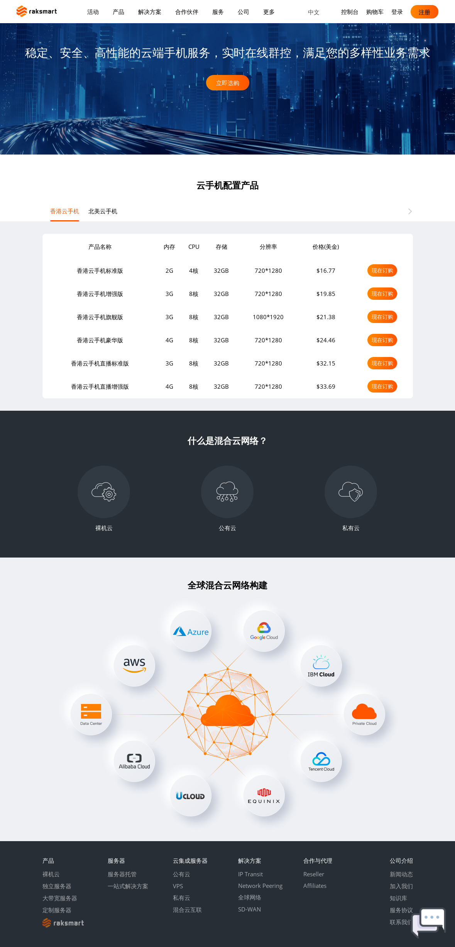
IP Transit (250, 874)
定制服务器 (56, 910)
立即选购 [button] (227, 83)
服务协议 (401, 910)
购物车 (375, 11)
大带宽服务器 (59, 898)
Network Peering (260, 885)
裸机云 (51, 874)
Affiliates (314, 885)
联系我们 (401, 922)
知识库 (398, 898)
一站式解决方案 (128, 886)
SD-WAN (249, 909)
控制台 (350, 11)
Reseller (313, 874)
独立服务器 (56, 886)
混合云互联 (187, 909)
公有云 (181, 874)
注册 (424, 11)
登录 (397, 11)
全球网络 (249, 897)
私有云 (181, 897)
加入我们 (401, 886)
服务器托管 (122, 874)
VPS (178, 886)
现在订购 (382, 270)
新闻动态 (401, 874)
